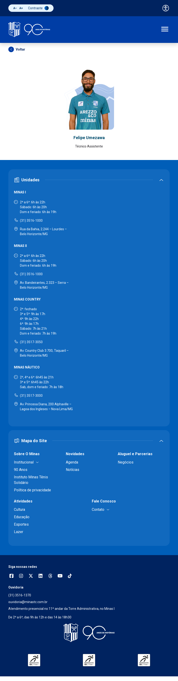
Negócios (126, 462)
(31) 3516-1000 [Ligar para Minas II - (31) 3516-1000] (31, 274)
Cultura (19, 509)
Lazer (18, 532)
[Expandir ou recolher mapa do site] (89, 441)
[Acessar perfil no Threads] (50, 576)
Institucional (24, 462)
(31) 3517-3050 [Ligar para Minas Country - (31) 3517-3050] (31, 342)
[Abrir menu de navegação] (165, 29)
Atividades (23, 501)
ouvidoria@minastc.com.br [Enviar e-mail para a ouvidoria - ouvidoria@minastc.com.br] (28, 602)
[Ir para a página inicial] (29, 29)
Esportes (21, 524)
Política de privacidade (32, 490)
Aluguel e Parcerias (135, 454)
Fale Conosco (104, 501)
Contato (98, 509)
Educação (21, 517)
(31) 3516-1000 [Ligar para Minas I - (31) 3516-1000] (31, 220)
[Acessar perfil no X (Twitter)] (31, 576)
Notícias (72, 469)
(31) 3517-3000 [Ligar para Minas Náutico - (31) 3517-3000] (31, 395)
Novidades (75, 454)
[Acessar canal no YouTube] (60, 576)
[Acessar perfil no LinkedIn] (41, 576)
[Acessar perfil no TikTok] (70, 576)
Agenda (72, 462)
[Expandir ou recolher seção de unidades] (89, 180)
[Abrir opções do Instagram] (21, 576)
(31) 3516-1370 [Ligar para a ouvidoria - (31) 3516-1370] (19, 595)
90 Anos (20, 469)
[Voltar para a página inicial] (89, 632)
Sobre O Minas (27, 454)
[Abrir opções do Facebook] (11, 576)
